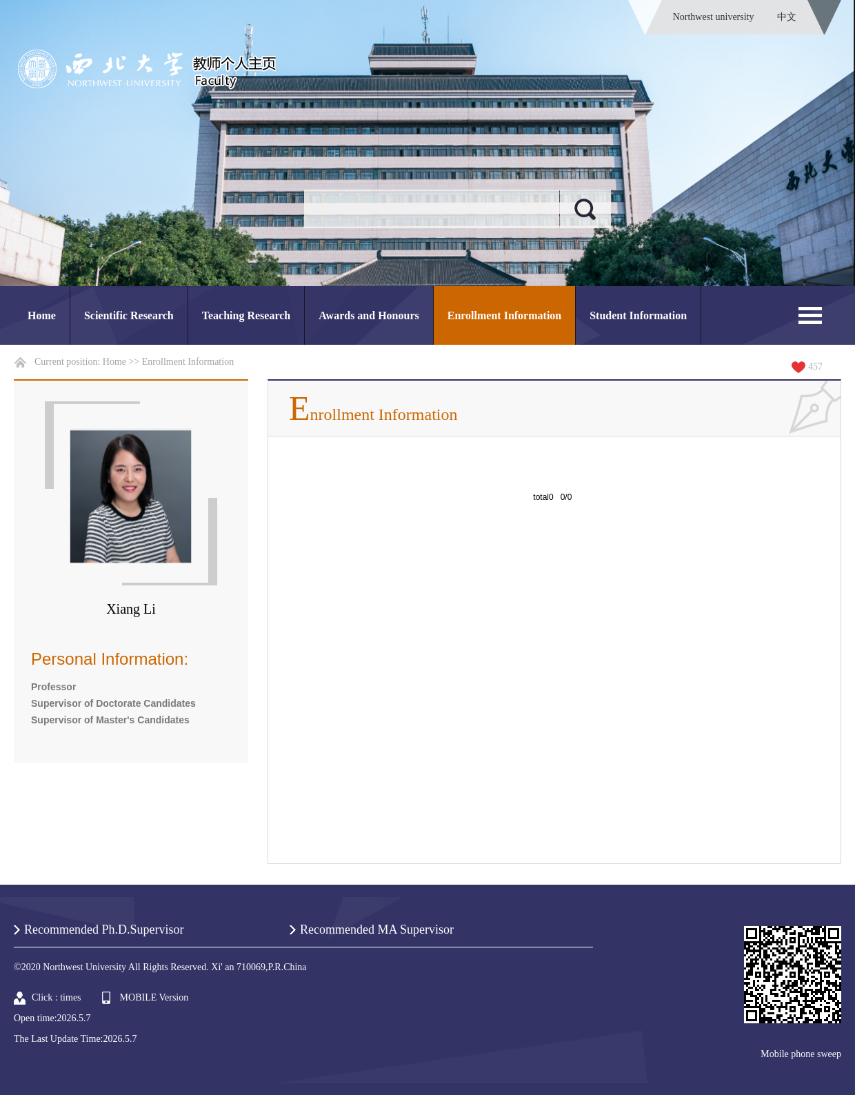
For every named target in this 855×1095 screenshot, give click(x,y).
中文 (786, 17)
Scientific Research (129, 315)
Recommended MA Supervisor (377, 929)
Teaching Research (246, 315)
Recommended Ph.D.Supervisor (103, 929)
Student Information (638, 315)
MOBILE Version (154, 997)
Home (42, 315)
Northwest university (713, 17)
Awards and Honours (369, 315)
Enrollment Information (504, 315)
